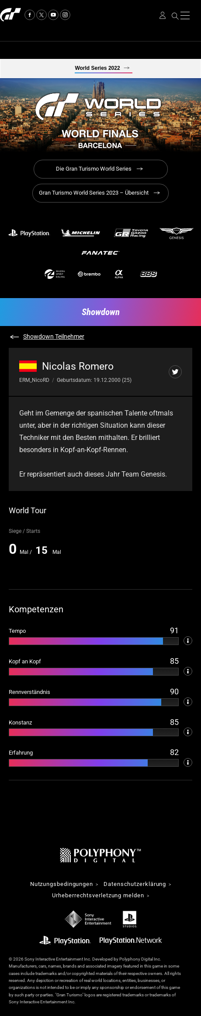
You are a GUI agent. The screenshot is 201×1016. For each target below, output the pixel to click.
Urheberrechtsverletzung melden (98, 896)
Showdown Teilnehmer (53, 336)
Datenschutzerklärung (135, 884)
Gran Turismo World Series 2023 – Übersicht (94, 192)
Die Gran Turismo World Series (94, 168)
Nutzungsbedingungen (61, 884)
